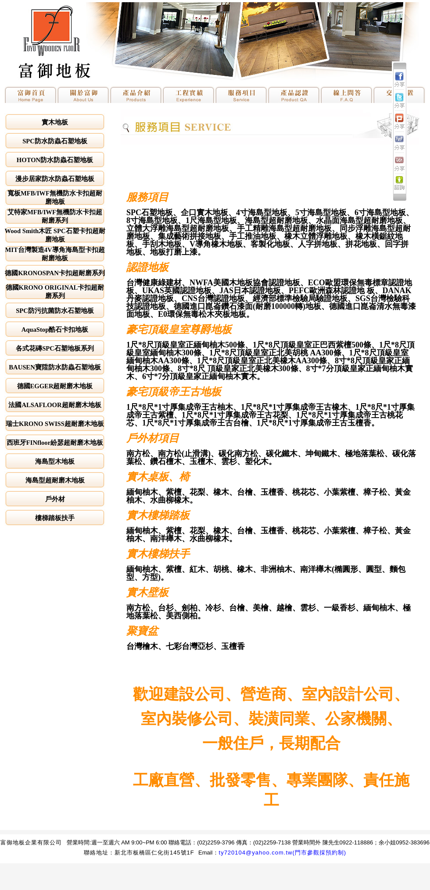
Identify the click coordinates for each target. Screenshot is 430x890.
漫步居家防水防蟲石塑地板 (54, 178)
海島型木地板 (55, 461)
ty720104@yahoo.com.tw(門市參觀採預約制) (283, 852)
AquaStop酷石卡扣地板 (55, 329)
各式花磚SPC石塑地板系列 (55, 348)
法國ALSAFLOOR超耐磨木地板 (54, 404)
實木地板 (55, 122)
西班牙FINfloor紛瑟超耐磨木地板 (55, 442)
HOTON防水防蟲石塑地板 (55, 159)
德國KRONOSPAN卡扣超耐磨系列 (55, 273)
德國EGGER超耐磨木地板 (55, 386)
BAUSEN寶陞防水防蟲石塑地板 (54, 367)
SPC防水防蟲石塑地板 (54, 141)
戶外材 (55, 499)
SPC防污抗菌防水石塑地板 (55, 310)
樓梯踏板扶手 (55, 517)
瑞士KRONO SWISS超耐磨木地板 (55, 423)
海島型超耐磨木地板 (55, 480)
